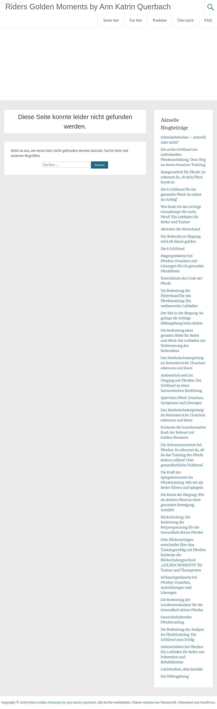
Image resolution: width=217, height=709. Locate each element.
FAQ (208, 20)
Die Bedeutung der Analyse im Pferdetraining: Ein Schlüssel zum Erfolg (182, 634)
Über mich (185, 20)
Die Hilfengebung (175, 676)
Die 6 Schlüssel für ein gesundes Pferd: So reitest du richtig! (181, 194)
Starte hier (111, 20)
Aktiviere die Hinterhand (180, 229)
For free (136, 20)
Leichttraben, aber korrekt (182, 669)
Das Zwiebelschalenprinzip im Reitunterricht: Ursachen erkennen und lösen (183, 363)
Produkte (160, 20)
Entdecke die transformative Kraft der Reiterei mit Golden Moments (183, 432)
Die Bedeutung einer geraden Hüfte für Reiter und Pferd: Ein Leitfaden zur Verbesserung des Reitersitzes (183, 340)
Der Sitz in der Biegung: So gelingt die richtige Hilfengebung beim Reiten (182, 318)
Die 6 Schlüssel (173, 248)
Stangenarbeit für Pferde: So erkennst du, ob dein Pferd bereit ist (183, 177)
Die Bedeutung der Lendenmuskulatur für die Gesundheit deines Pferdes (182, 605)
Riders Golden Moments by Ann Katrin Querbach (88, 6)
